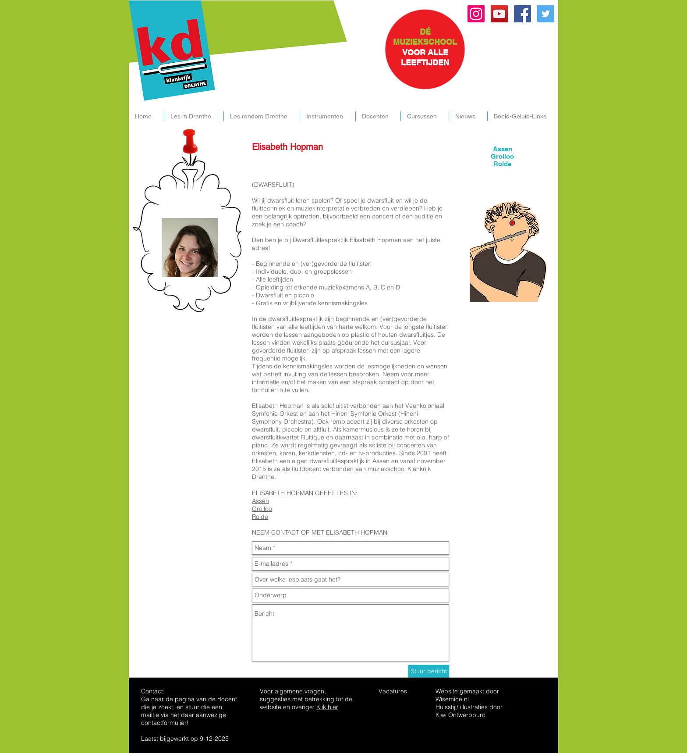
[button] (193, 116)
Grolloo (262, 509)
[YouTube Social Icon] (499, 13)
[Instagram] (476, 13)
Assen (260, 501)
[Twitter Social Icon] (545, 13)
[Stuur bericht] (428, 671)
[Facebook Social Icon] (522, 13)
